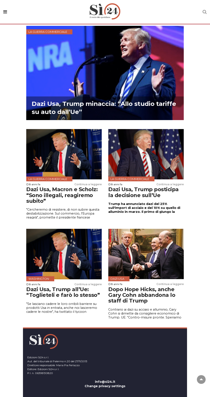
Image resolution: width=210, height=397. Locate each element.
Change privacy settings (105, 386)
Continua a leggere (88, 184)
